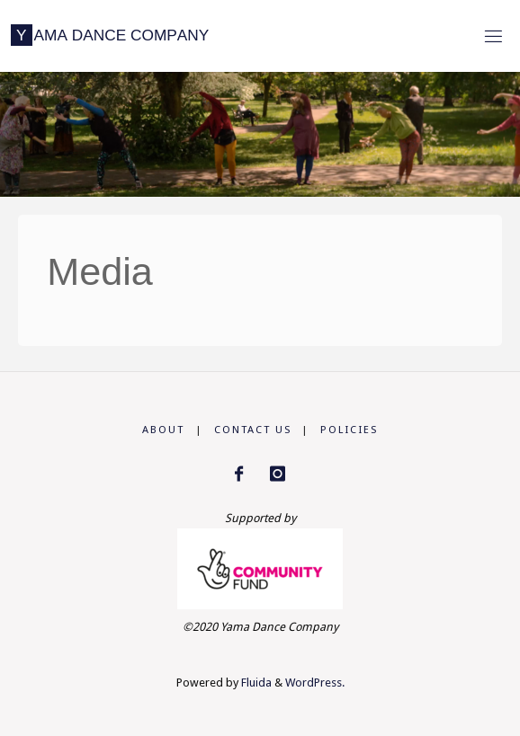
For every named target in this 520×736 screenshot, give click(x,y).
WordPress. (315, 682)
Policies (349, 429)
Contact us (252, 429)
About (163, 429)
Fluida (255, 682)
